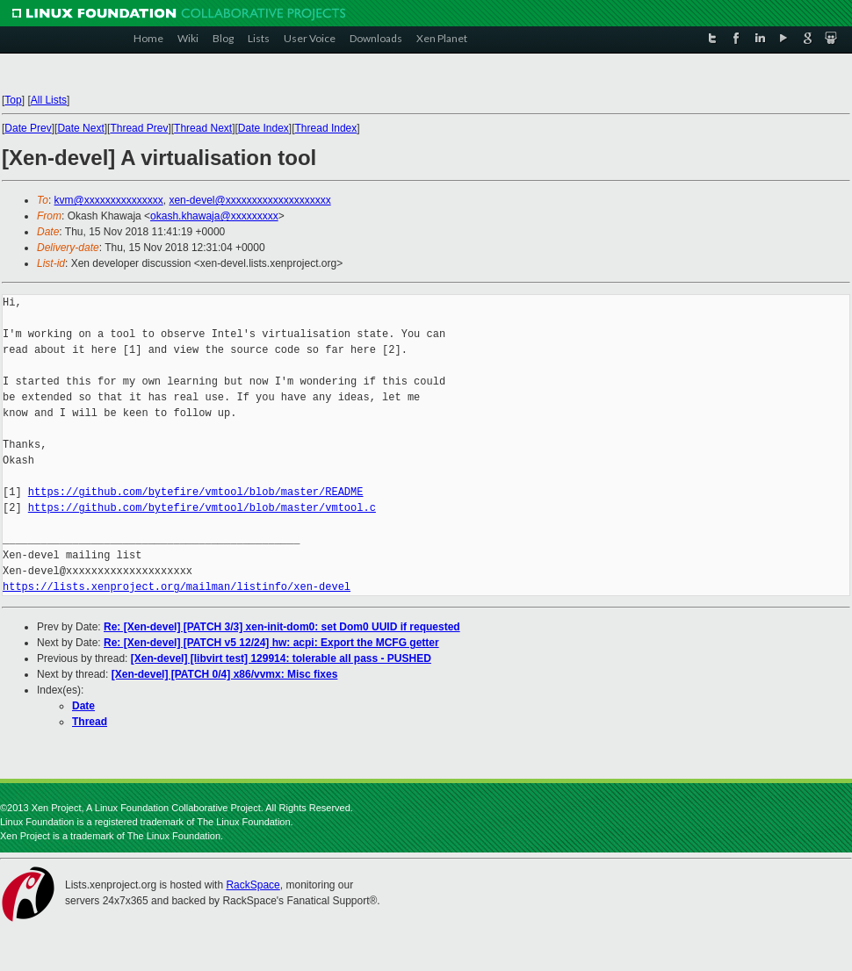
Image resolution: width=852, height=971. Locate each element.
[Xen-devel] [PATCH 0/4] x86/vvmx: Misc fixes (225, 674)
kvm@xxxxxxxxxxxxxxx (108, 200)
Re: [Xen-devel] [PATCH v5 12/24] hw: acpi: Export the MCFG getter (271, 643)
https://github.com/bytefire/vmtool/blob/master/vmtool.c (202, 507)
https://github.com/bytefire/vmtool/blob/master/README (196, 492)
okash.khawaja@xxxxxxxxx (214, 216)
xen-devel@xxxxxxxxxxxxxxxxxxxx (249, 200)
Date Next (80, 128)
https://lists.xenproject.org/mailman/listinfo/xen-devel (176, 586)
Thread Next (203, 128)
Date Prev (27, 128)
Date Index (263, 128)
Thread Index (326, 128)
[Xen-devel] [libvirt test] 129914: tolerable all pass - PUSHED (281, 658)
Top (12, 100)
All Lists (49, 100)
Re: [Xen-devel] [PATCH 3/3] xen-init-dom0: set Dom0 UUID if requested (282, 627)
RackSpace (252, 885)
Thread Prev (139, 128)
